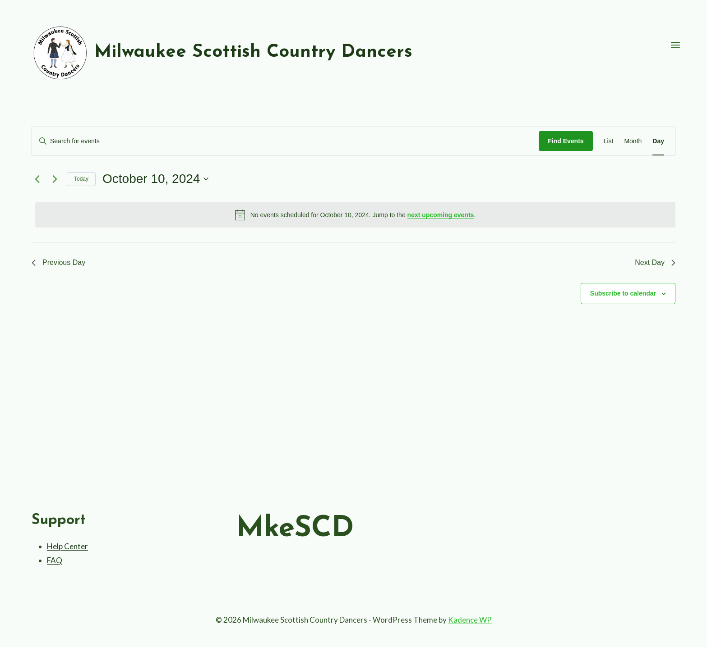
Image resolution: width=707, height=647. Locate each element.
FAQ (54, 560)
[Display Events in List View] (609, 141)
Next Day (655, 262)
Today (81, 179)
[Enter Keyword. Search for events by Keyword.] (285, 141)
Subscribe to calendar (623, 293)
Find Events (565, 141)
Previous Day (58, 262)
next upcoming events (440, 215)
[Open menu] (675, 45)
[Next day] (54, 178)
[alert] (355, 215)
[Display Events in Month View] (633, 141)
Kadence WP (470, 619)
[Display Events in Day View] (658, 141)
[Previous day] (37, 178)
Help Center (67, 546)
